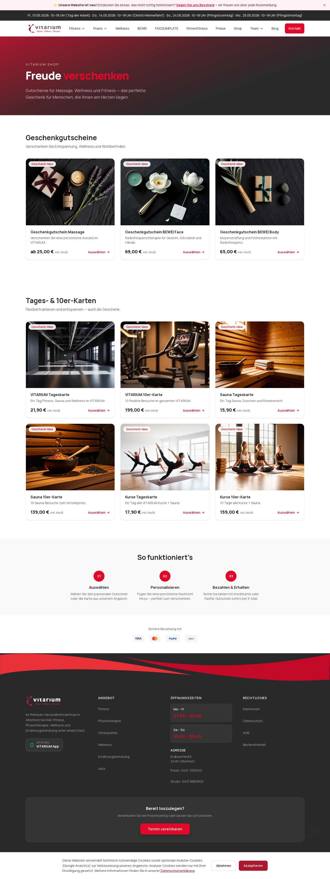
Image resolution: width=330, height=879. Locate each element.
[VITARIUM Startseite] (45, 28)
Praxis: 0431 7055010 (186, 770)
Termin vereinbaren (165, 829)
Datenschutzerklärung (178, 870)
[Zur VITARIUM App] (44, 745)
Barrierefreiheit (254, 744)
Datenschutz (253, 721)
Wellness (122, 28)
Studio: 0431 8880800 (187, 781)
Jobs (101, 768)
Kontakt (295, 28)
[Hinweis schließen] (324, 5)
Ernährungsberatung (113, 756)
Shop (238, 28)
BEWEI (142, 28)
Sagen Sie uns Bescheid (195, 5)
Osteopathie (108, 733)
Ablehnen (223, 865)
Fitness (77, 28)
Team (256, 28)
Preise (221, 28)
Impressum (251, 709)
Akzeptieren (253, 865)
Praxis (100, 28)
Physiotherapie (109, 721)
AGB (246, 733)
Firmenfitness (197, 28)
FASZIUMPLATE (166, 28)
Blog (275, 28)
